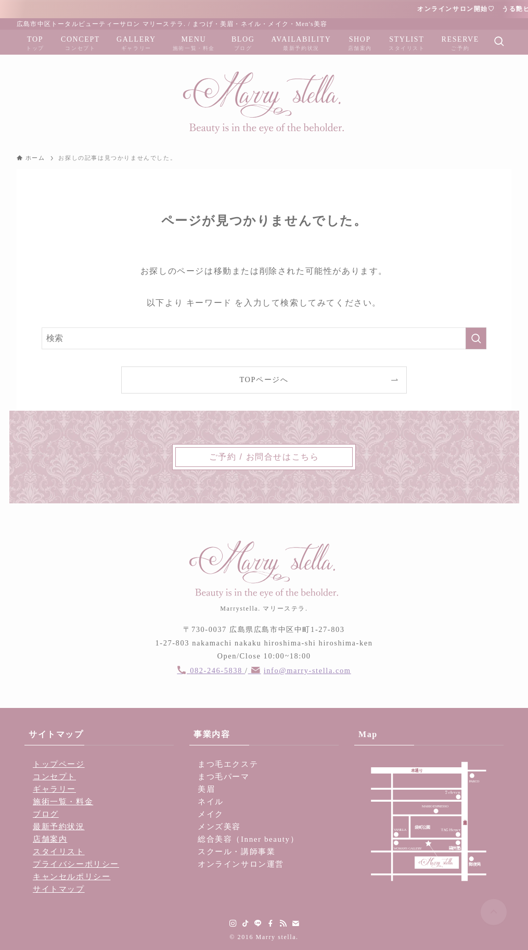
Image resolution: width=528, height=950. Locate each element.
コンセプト (54, 776)
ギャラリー (54, 789)
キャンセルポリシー (71, 876)
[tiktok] (245, 923)
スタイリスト (59, 851)
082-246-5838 (217, 670)
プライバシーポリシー (76, 864)
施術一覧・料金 (63, 801)
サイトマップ (59, 889)
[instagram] (233, 923)
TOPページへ (263, 379)
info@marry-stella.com (307, 670)
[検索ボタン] (498, 42)
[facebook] (270, 923)
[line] (258, 923)
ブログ (46, 814)
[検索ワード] (264, 338)
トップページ (59, 764)
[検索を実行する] (476, 338)
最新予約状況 (59, 826)
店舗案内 (50, 839)
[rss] (283, 923)
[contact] (295, 923)
